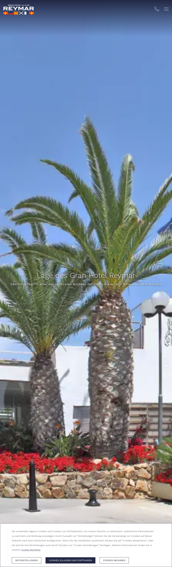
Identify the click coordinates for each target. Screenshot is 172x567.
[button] (166, 9)
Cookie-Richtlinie (30, 549)
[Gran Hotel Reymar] (18, 9)
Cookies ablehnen (114, 560)
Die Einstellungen (26, 560)
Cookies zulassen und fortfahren (70, 560)
